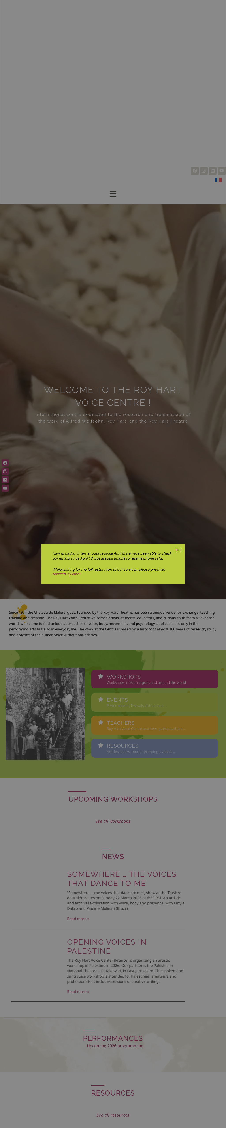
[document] (113, 564)
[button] (178, 550)
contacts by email (66, 574)
